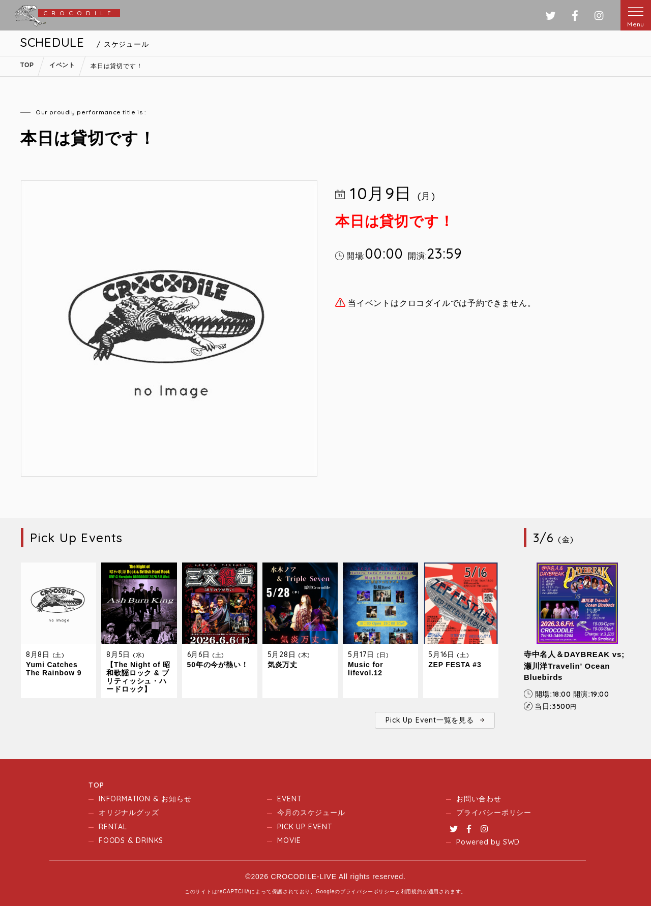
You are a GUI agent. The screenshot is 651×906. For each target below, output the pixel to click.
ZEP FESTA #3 (454, 665)
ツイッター (550, 15)
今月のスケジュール (311, 812)
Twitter (454, 829)
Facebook (469, 829)
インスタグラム (599, 15)
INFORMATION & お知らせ (145, 798)
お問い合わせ (478, 798)
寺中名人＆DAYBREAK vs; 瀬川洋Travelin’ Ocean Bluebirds (574, 665)
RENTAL (113, 826)
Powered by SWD (488, 842)
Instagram (484, 829)
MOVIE (289, 840)
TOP (96, 785)
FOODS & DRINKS (131, 840)
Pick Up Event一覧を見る (430, 720)
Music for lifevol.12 (365, 669)
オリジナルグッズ (129, 812)
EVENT (289, 798)
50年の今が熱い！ (218, 665)
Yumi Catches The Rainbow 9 (53, 669)
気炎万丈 (283, 665)
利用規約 (412, 891)
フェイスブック (575, 15)
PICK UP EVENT (304, 826)
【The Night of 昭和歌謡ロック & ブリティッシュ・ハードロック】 (138, 677)
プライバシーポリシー (493, 812)
